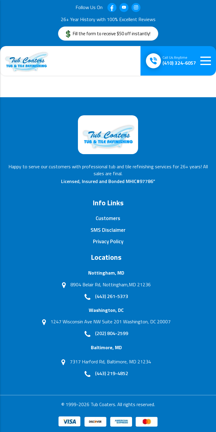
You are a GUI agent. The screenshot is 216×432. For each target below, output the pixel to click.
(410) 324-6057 (179, 60)
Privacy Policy (108, 241)
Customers (108, 218)
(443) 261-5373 (111, 296)
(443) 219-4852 (111, 373)
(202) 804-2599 (111, 333)
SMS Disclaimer (108, 230)
